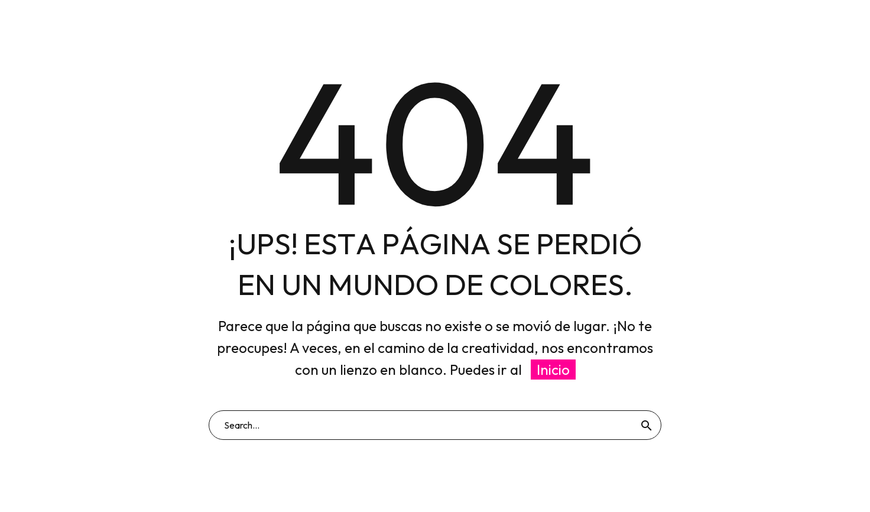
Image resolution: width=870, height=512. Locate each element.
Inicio (553, 369)
